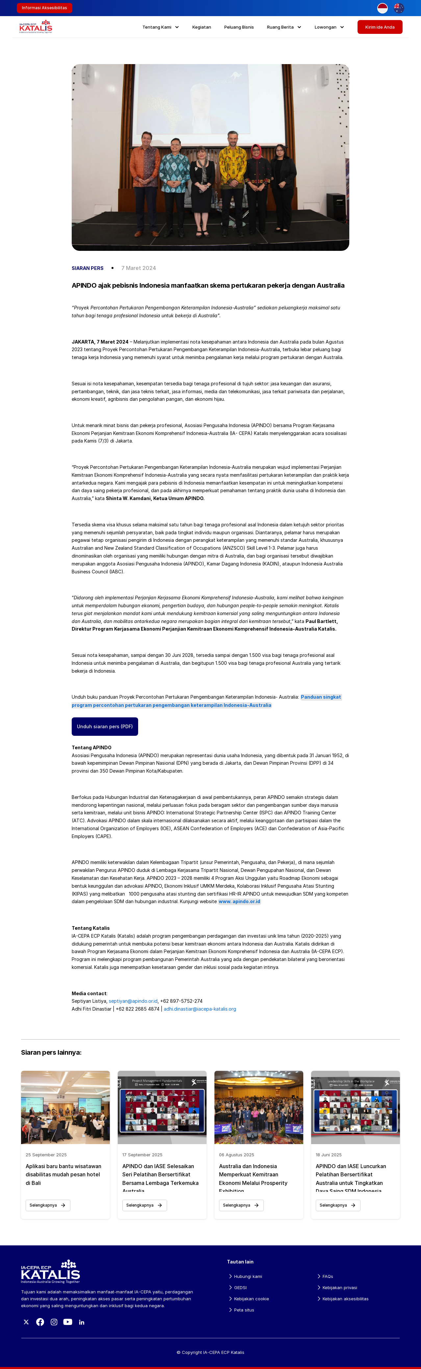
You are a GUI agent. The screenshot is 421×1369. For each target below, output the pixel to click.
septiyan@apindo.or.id (133, 1001)
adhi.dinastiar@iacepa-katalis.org (200, 1009)
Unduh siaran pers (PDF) (105, 726)
